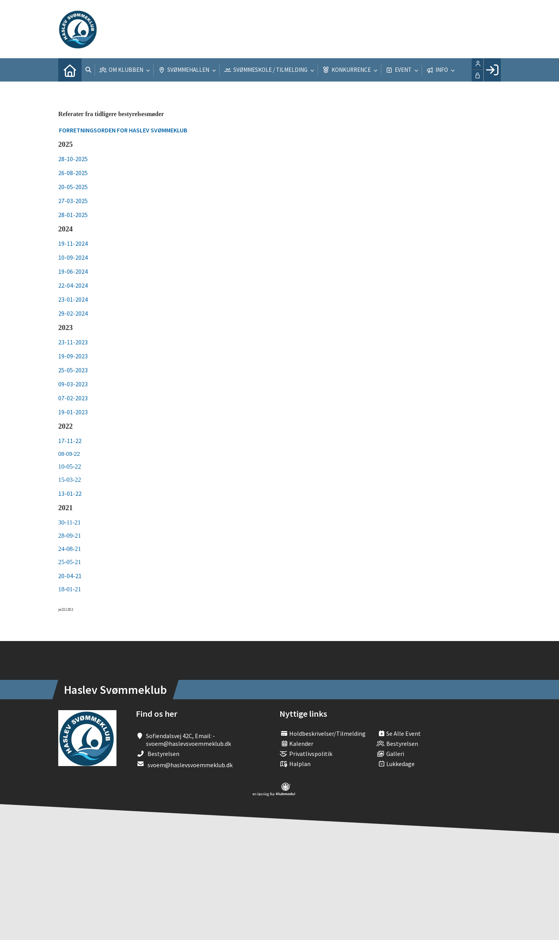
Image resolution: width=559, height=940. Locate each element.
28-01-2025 (73, 215)
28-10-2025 (73, 159)
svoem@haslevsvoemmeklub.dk (190, 765)
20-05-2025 (73, 187)
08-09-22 (69, 454)
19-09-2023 (73, 356)
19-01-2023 (73, 412)
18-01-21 (69, 589)
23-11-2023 (73, 342)
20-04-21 (70, 576)
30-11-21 (69, 522)
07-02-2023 (73, 398)
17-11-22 (70, 441)
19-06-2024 (73, 271)
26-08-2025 (73, 173)
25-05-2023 (73, 370)
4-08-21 (71, 549)
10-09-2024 (73, 257)
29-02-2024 (73, 313)
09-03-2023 (73, 384)
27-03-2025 (73, 201)
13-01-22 (70, 493)
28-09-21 (69, 535)
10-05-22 (70, 466)
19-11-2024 (73, 243)
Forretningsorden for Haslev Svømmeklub (123, 130)
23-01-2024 (73, 299)
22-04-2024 (73, 285)
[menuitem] (70, 70)
